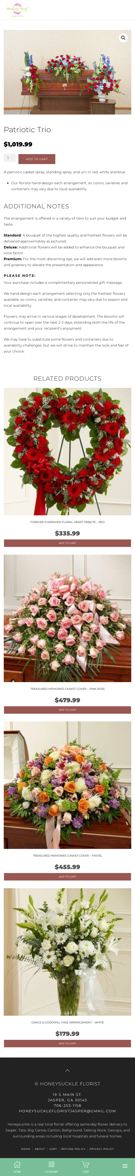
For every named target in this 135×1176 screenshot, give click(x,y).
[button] (125, 1166)
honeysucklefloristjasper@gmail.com (67, 1111)
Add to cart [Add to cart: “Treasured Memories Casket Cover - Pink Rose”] (67, 709)
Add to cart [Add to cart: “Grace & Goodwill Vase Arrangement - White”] (67, 1043)
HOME (25, 1149)
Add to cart (37, 159)
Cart (53, 1149)
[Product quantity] (10, 158)
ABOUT (40, 1149)
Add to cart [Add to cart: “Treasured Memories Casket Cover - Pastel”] (67, 876)
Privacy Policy (102, 1149)
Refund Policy (73, 1149)
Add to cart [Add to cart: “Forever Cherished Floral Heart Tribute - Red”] (67, 543)
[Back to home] (16, 10)
